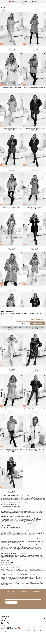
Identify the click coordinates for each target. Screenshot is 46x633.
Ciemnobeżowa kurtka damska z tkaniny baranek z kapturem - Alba (11, 47)
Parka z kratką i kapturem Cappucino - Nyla (34, 207)
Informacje (3, 614)
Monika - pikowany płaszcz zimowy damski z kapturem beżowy (11, 409)
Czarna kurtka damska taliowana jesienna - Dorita (34, 128)
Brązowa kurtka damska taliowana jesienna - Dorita (11, 167)
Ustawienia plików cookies (36, 319)
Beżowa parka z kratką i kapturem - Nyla (11, 247)
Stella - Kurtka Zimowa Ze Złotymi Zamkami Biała (34, 449)
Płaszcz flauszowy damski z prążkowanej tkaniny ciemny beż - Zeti (11, 287)
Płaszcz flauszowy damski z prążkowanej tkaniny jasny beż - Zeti (34, 287)
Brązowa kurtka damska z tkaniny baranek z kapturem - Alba (34, 47)
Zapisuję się (11, 602)
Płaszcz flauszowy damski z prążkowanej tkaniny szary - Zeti (11, 328)
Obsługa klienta (5, 616)
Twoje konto (4, 618)
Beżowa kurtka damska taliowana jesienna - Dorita (11, 128)
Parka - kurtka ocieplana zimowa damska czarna (34, 327)
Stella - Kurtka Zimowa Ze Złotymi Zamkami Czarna (11, 490)
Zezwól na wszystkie (37, 323)
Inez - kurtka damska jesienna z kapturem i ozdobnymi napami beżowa (11, 450)
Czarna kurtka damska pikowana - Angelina (34, 167)
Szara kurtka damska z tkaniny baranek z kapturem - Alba (34, 87)
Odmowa (23, 323)
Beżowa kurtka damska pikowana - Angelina (11, 207)
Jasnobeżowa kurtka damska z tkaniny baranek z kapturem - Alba (11, 88)
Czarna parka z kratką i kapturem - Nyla (34, 247)
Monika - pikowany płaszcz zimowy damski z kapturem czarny (34, 369)
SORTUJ (4, 10)
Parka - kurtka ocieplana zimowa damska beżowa (11, 368)
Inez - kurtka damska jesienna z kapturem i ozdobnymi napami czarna (34, 409)
